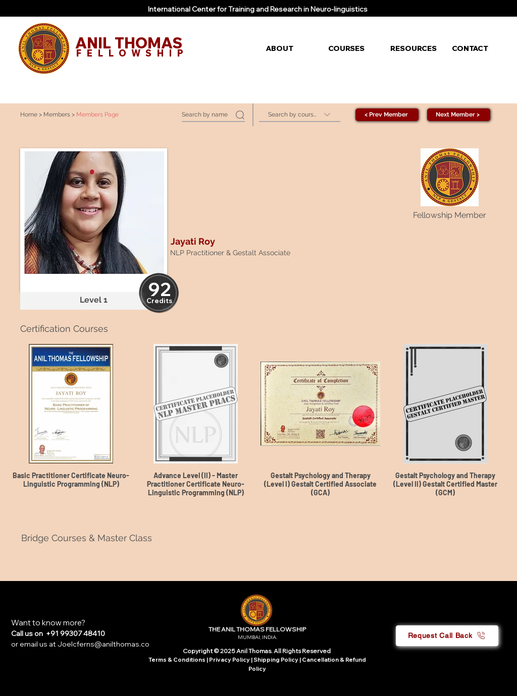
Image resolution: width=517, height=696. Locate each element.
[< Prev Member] (387, 114)
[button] (289, 48)
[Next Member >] (458, 114)
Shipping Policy (275, 659)
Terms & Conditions (176, 659)
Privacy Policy (230, 659)
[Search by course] (299, 114)
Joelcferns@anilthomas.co (103, 644)
